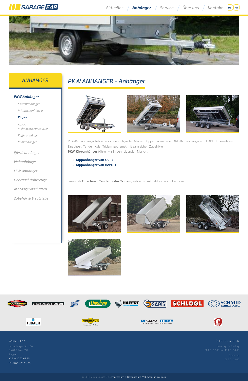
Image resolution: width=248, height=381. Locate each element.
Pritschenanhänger (30, 110)
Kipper (22, 117)
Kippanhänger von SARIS (94, 160)
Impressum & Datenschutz (126, 377)
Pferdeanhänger (27, 152)
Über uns (191, 7)
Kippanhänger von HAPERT (96, 165)
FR (236, 7)
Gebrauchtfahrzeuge (30, 179)
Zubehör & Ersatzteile (31, 198)
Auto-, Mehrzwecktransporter (33, 126)
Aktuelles (114, 7)
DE (229, 7)
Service (167, 7)
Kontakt (215, 7)
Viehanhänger (25, 161)
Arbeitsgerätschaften (30, 189)
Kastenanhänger (29, 104)
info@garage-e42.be (20, 362)
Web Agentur (148, 377)
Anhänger (141, 7)
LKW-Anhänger (26, 170)
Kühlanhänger (27, 142)
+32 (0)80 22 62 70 (19, 358)
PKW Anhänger (26, 96)
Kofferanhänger (28, 135)
